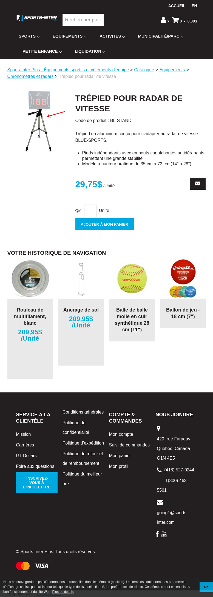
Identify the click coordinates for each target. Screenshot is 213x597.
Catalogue (144, 69)
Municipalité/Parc (160, 36)
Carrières (25, 445)
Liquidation (90, 51)
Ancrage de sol (81, 310)
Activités (112, 36)
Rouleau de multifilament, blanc (30, 316)
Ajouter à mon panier (104, 224)
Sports (29, 36)
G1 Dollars (26, 455)
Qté (78, 210)
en (194, 6)
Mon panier (120, 455)
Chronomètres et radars (30, 76)
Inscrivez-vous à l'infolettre (36, 482)
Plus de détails (63, 592)
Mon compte (121, 434)
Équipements (69, 36)
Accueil (176, 6)
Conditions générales (83, 412)
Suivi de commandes (129, 445)
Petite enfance (41, 51)
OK (206, 586)
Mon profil (118, 466)
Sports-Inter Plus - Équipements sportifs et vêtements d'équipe (68, 69)
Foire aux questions (35, 466)
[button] (184, 20)
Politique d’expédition (83, 443)
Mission (23, 434)
